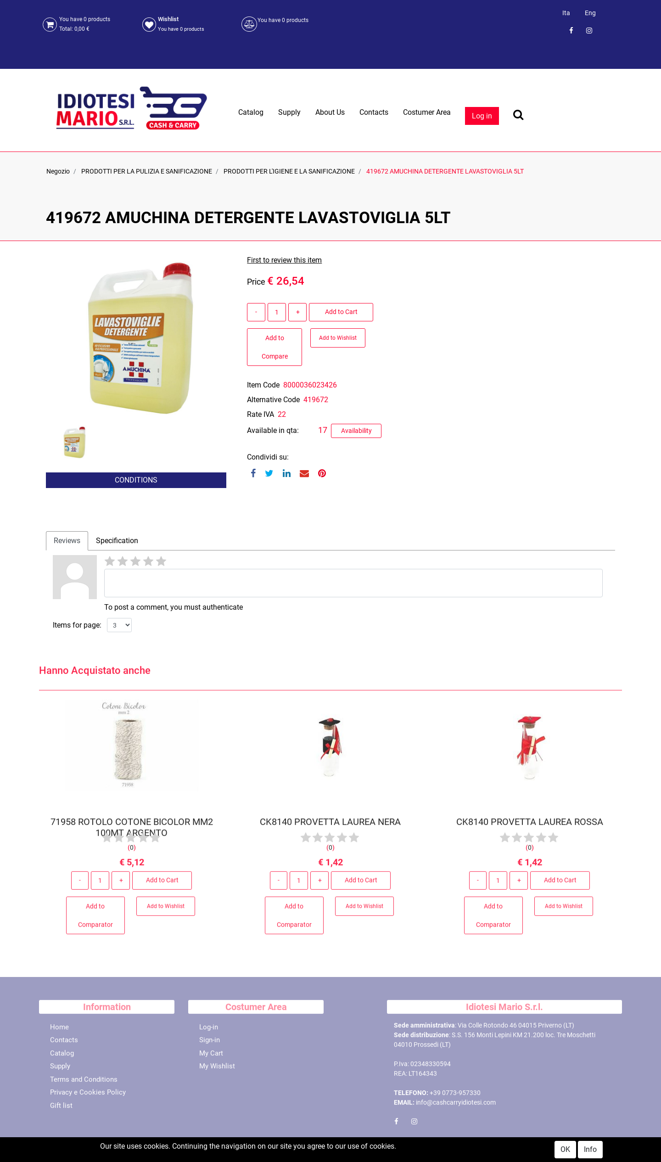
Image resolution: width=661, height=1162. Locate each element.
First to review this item (284, 260)
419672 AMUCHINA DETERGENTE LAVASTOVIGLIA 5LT (445, 171)
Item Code (263, 385)
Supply (289, 112)
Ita (566, 13)
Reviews (67, 540)
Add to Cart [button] (341, 311)
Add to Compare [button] (275, 347)
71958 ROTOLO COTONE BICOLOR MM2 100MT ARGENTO (131, 831)
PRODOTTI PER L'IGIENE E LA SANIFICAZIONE (289, 171)
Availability (356, 430)
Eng (590, 13)
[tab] (67, 540)
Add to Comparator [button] (95, 919)
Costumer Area (427, 112)
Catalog (250, 112)
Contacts (373, 112)
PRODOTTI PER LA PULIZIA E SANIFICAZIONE (146, 171)
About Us (330, 112)
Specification (117, 540)
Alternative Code (273, 399)
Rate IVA (260, 414)
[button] (76, 503)
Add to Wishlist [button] (338, 338)
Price (256, 281)
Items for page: (77, 625)
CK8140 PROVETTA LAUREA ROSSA (529, 825)
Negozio (58, 171)
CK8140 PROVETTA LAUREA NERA (330, 825)
